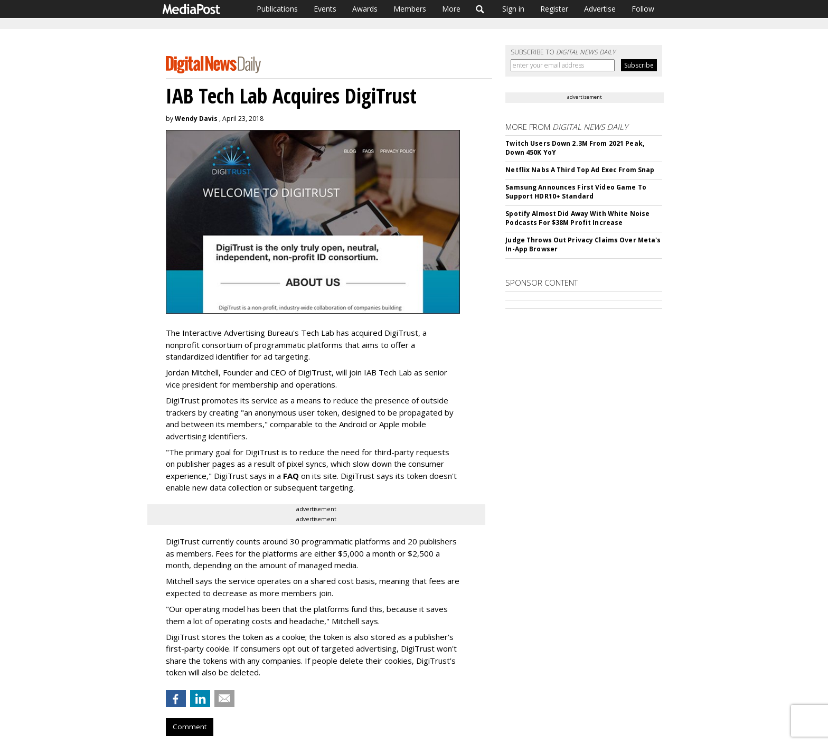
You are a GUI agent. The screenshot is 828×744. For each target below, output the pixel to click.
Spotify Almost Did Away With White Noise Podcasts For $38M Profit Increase (577, 218)
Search (480, 9)
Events (325, 9)
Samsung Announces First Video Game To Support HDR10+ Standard (575, 192)
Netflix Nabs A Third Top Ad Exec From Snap (579, 169)
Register (554, 9)
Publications (277, 9)
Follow (643, 9)
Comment (189, 726)
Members (409, 9)
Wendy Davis (196, 118)
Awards (365, 9)
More (451, 9)
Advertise (600, 9)
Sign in (513, 9)
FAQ (291, 475)
